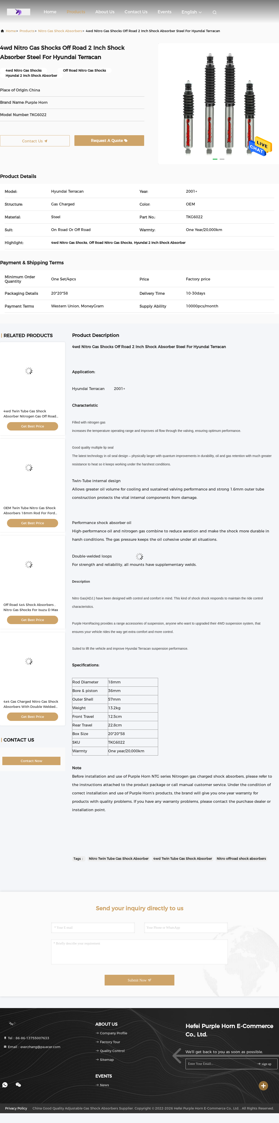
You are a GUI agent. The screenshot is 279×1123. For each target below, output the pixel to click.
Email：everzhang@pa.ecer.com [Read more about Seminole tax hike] (31, 1047)
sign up (264, 1064)
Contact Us (136, 11)
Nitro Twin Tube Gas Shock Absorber (119, 859)
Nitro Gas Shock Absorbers (60, 31)
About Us (104, 11)
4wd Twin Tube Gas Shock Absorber (182, 859)
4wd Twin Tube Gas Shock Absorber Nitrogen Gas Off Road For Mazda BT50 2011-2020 (29, 416)
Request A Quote (109, 140)
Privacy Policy (16, 1108)
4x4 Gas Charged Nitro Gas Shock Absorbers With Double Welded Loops (30, 706)
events (164, 11)
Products (76, 11)
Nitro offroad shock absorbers (241, 859)
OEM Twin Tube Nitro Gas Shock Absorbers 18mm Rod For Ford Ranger (29, 513)
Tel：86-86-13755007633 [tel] (26, 1038)
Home (50, 11)
